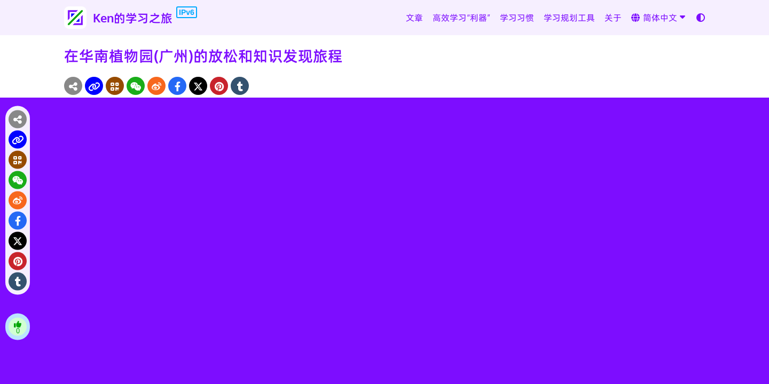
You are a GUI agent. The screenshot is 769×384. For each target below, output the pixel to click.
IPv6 (186, 12)
